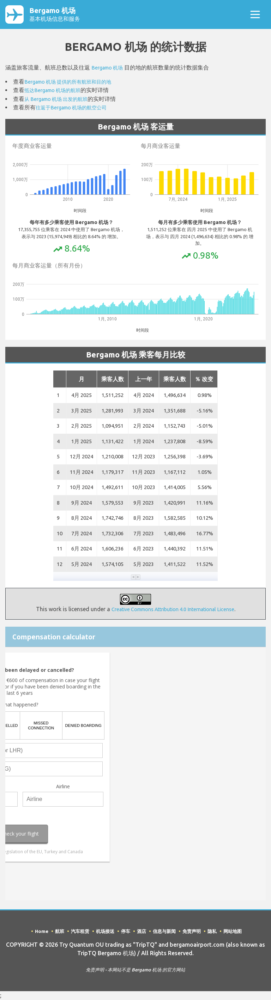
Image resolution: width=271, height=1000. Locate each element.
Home (41, 931)
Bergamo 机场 (65, 15)
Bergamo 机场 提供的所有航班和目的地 (74, 83)
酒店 (141, 931)
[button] (133, 577)
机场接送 (105, 931)
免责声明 (191, 931)
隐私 (212, 931)
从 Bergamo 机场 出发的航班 (60, 100)
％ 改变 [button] (204, 379)
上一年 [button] (143, 379)
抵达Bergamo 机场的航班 (56, 91)
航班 (59, 931)
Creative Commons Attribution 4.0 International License (172, 610)
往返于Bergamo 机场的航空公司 (76, 108)
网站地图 (232, 931)
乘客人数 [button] (112, 379)
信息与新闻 (164, 931)
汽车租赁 (80, 931)
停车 (125, 931)
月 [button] (81, 379)
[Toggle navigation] (255, 15)
